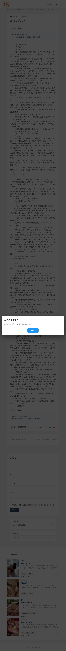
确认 (33, 330)
